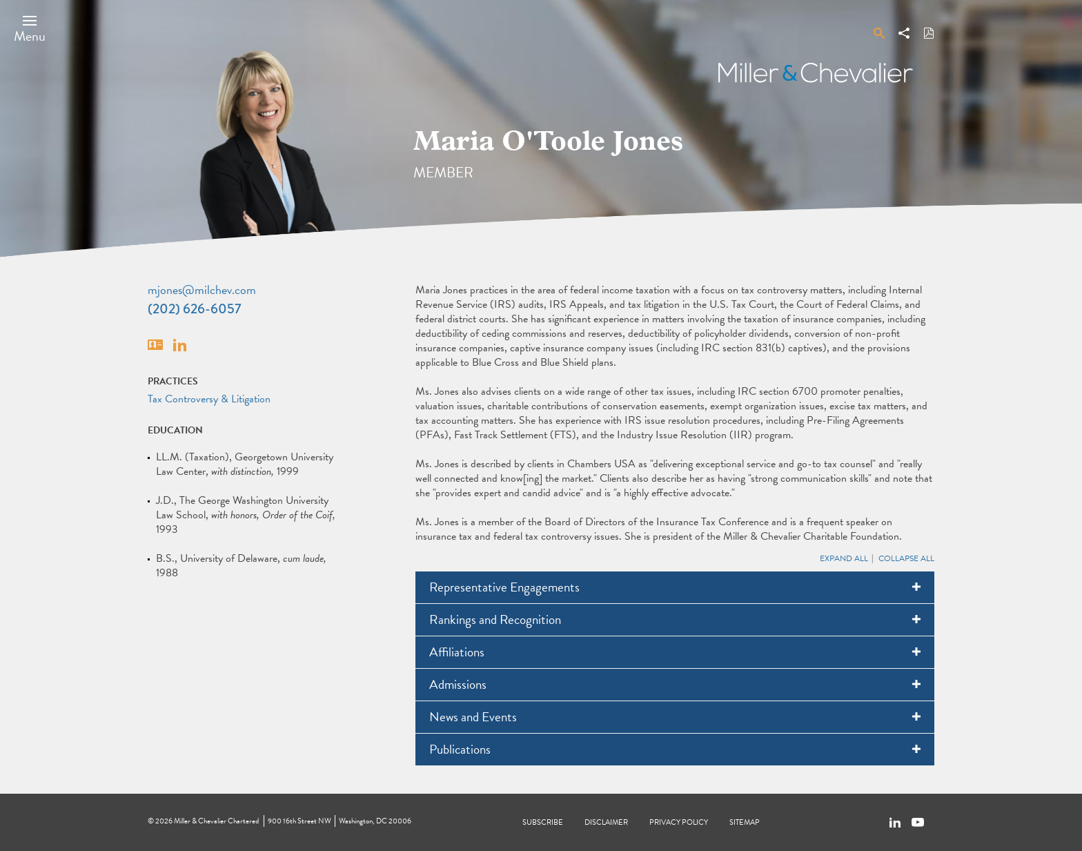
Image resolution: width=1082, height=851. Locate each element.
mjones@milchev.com (202, 289)
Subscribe (542, 822)
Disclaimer (606, 822)
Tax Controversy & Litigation (209, 399)
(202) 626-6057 (195, 309)
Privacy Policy (678, 822)
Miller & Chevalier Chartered (216, 821)
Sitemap (744, 822)
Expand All (844, 558)
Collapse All (906, 558)
